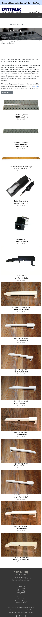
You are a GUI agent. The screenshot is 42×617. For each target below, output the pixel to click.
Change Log (21, 593)
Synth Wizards (21, 587)
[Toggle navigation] (39, 15)
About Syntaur (21, 597)
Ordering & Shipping (21, 601)
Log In (34, 12)
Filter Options (7, 93)
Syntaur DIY (21, 589)
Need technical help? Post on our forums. (21, 612)
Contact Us (21, 599)
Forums (35, 86)
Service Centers (21, 603)
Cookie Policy (21, 591)
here (16, 581)
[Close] (40, 5)
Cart (39, 12)
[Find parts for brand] (21, 24)
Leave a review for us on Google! (21, 610)
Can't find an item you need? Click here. (21, 607)
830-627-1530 (21, 575)
